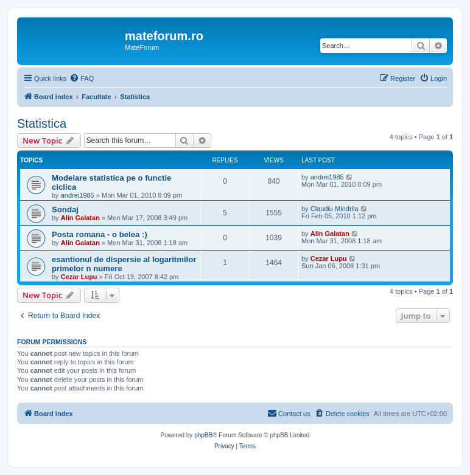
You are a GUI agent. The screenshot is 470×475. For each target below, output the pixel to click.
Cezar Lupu (79, 276)
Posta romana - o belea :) (99, 234)
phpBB (203, 435)
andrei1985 (77, 195)
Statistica (41, 123)
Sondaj (65, 209)
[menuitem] (81, 78)
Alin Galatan (80, 217)
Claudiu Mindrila (334, 208)
